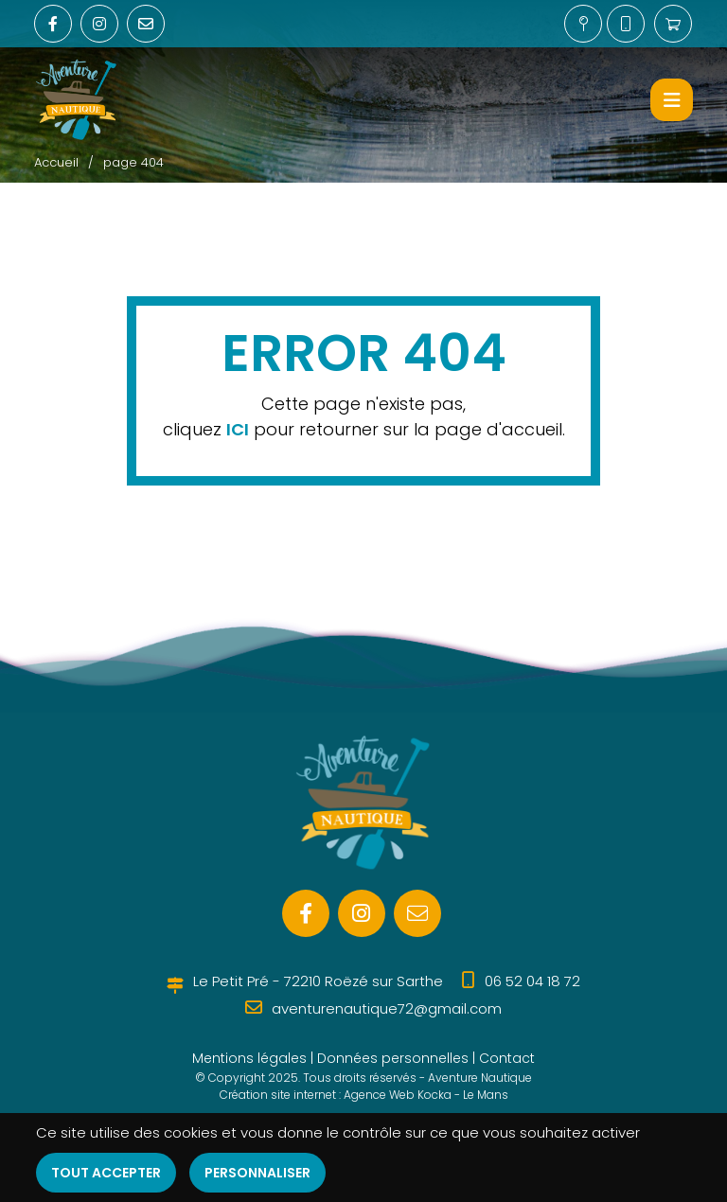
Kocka (434, 1095)
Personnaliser (257, 1172)
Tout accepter (106, 1172)
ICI (237, 429)
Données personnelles (393, 1058)
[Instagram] (361, 913)
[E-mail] (417, 913)
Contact (507, 1058)
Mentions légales (249, 1058)
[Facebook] (305, 913)
